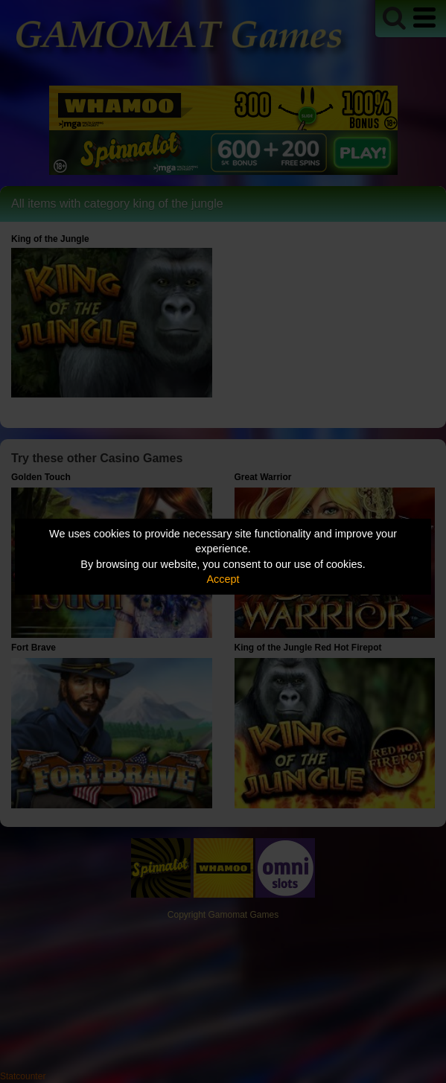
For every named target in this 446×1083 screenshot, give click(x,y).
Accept (223, 579)
